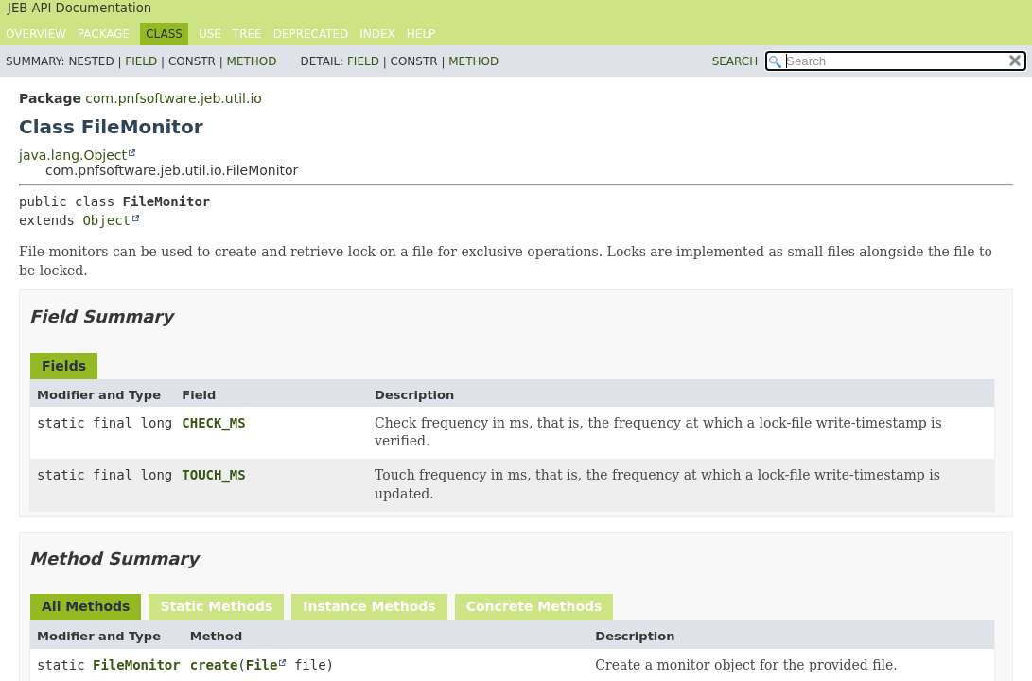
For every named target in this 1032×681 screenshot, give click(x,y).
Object (106, 220)
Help (421, 34)
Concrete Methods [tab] (534, 606)
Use (210, 34)
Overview (36, 34)
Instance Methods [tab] (369, 606)
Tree (247, 34)
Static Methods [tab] (216, 606)
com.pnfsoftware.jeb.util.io (173, 98)
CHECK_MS (213, 422)
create (214, 664)
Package (104, 34)
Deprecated (311, 34)
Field (141, 61)
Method (252, 61)
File (262, 664)
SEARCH (735, 61)
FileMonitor (137, 664)
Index (377, 34)
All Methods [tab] (86, 606)
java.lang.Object (73, 155)
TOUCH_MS (213, 474)
